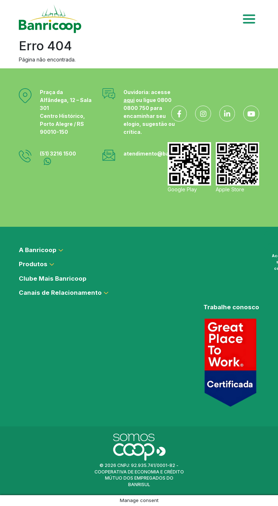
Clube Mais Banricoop (53, 278)
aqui (129, 100)
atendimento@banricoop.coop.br (166, 153)
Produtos (33, 264)
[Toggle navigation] (249, 19)
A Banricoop (37, 250)
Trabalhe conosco (231, 307)
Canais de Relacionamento (60, 292)
